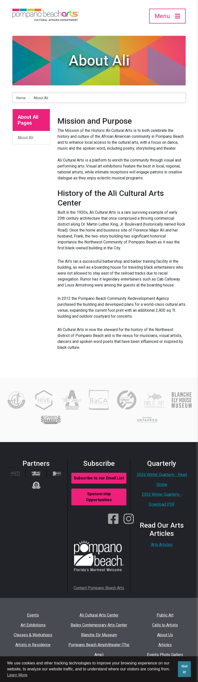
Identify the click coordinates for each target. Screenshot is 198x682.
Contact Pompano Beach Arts (99, 588)
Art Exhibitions (33, 625)
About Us (165, 635)
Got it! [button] (184, 669)
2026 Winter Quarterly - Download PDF (162, 499)
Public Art (165, 615)
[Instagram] (128, 519)
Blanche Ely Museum (99, 635)
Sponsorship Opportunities (99, 497)
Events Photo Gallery (165, 654)
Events (33, 615)
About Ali (41, 98)
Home (21, 98)
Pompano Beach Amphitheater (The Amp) (98, 649)
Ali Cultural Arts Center (99, 615)
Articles (165, 644)
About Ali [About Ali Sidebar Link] (25, 137)
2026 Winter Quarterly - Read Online (162, 479)
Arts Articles (161, 544)
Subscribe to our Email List (99, 478)
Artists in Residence (33, 644)
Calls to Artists (165, 625)
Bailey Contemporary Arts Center (99, 625)
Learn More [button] (17, 675)
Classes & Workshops (33, 635)
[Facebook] (113, 519)
